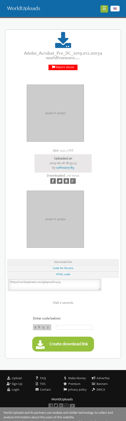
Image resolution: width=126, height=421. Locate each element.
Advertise (103, 378)
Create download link (62, 344)
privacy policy (77, 390)
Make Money (77, 378)
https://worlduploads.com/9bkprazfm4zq (55, 284)
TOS (43, 384)
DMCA (101, 390)
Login (15, 390)
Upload (17, 378)
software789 (65, 168)
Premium (74, 384)
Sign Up (17, 384)
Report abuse (65, 67)
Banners (102, 384)
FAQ (43, 378)
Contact (45, 390)
